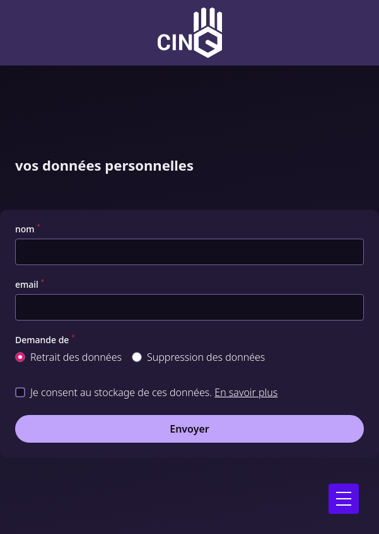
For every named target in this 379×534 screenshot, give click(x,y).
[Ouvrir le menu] (344, 499)
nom (27, 229)
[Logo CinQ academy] (190, 33)
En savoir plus (245, 392)
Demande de (45, 340)
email (29, 284)
